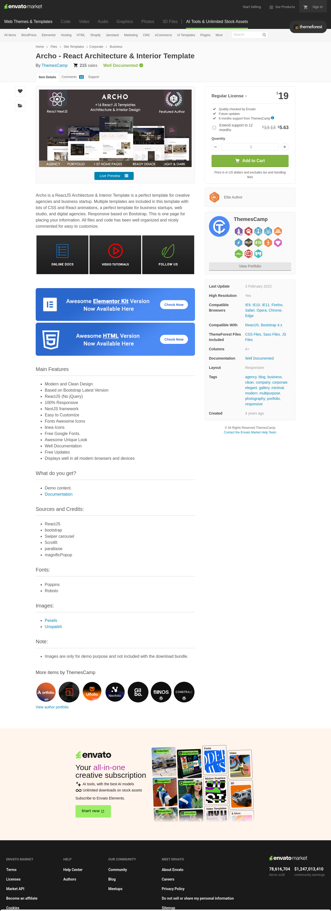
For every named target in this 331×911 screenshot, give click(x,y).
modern (251, 393)
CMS (146, 35)
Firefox (277, 305)
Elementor (49, 35)
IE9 (248, 305)
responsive (254, 404)
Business (116, 47)
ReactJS (252, 325)
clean (249, 382)
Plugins (205, 35)
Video (84, 21)
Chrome (275, 310)
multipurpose (269, 393)
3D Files (170, 21)
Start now (91, 811)
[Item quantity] (250, 147)
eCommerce (163, 35)
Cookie (101, 904)
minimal (278, 388)
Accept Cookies (212, 900)
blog (262, 377)
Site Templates (74, 47)
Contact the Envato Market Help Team (250, 432)
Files (53, 47)
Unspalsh (53, 626)
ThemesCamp (54, 65)
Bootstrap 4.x (271, 325)
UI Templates (186, 35)
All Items (10, 35)
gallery (264, 388)
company (263, 382)
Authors (69, 879)
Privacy (124, 904)
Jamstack (112, 35)
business (274, 377)
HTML (81, 35)
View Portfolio (250, 266)
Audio (103, 21)
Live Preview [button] (110, 176)
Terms (11, 870)
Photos (147, 21)
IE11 (265, 305)
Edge (249, 316)
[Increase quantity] (285, 147)
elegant (251, 388)
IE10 (256, 305)
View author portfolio (52, 707)
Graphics (125, 21)
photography (255, 399)
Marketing (131, 35)
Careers (168, 879)
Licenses (13, 879)
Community (117, 870)
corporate (280, 382)
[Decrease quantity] (215, 147)
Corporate (96, 47)
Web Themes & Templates (28, 21)
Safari (250, 310)
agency (251, 377)
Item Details (47, 77)
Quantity (218, 138)
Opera (262, 310)
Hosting (66, 35)
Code (66, 21)
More (219, 35)
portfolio (273, 399)
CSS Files (253, 334)
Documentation (59, 494)
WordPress (28, 35)
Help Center (72, 870)
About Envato (172, 870)
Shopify (95, 35)
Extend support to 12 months (254, 127)
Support (93, 77)
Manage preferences (288, 900)
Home (40, 47)
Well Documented (259, 358)
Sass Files (271, 334)
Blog (112, 879)
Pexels (51, 620)
